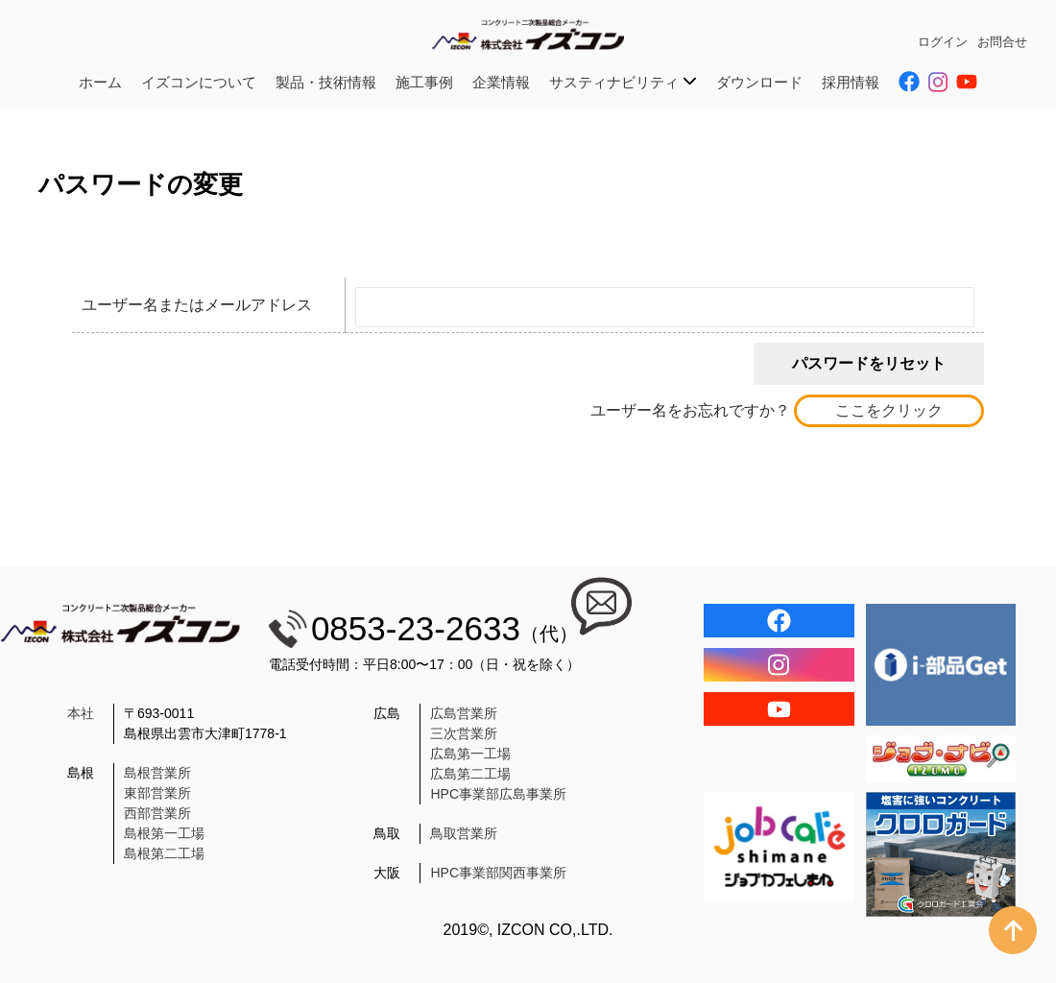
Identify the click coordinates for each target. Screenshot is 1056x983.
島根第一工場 (164, 833)
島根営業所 (157, 772)
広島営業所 (463, 713)
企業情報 (501, 82)
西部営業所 (157, 813)
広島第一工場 (470, 753)
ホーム (100, 82)
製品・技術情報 (326, 82)
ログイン (943, 42)
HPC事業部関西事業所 (498, 872)
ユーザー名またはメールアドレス (197, 305)
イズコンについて (198, 82)
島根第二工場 (164, 853)
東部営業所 (157, 793)
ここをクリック (889, 410)
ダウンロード (759, 82)
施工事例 (424, 82)
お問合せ (1002, 42)
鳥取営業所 (463, 833)
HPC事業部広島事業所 (498, 794)
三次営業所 (463, 733)
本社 (80, 713)
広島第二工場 (470, 773)
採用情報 (850, 82)
